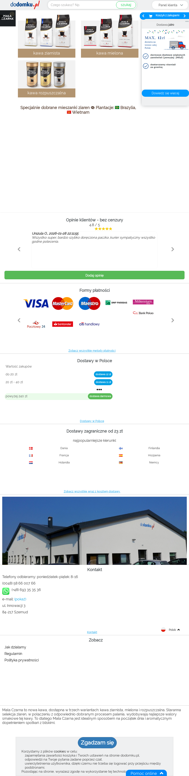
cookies (60, 751)
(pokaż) (20, 599)
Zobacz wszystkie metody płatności (92, 350)
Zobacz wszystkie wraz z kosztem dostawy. (92, 491)
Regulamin (13, 654)
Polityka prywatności (21, 660)
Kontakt (92, 632)
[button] (18, 259)
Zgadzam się (97, 742)
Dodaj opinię (94, 275)
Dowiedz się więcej (165, 93)
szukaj (126, 5)
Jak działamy (15, 647)
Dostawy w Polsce (92, 421)
